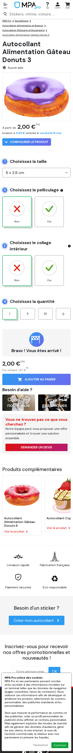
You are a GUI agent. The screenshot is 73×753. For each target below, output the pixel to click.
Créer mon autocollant (37, 620)
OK (54, 671)
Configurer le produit (26, 142)
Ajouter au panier (36, 379)
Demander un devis (36, 447)
